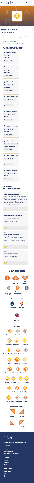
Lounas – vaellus (12, 424)
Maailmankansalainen (9, 350)
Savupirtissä (18, 331)
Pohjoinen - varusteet (15, 279)
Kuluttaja (24, 360)
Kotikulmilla (18, 370)
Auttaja (25, 398)
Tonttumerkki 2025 (12, 305)
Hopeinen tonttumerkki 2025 (17, 318)
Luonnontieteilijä (10, 370)
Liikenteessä (26, 350)
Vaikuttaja (25, 389)
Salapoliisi (25, 331)
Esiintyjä (20, 379)
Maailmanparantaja (17, 398)
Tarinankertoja (10, 331)
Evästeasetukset (8, 464)
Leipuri (9, 360)
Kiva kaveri (25, 370)
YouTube (7, 476)
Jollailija (26, 379)
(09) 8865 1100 (7, 449)
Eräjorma (8, 389)
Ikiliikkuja (13, 379)
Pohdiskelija (16, 341)
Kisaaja (7, 379)
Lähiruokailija (17, 350)
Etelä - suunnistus (25, 279)
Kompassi (6, 462)
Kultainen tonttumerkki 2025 (21, 306)
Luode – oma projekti (22, 424)
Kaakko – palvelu (21, 413)
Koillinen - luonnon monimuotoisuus (12, 414)
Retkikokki (9, 341)
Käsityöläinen (17, 360)
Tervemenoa (27, 288)
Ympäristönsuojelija (17, 389)
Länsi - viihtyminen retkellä (8, 290)
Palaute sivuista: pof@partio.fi (11, 453)
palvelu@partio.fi (8, 451)
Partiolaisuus (24, 341)
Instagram (7, 473)
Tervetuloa (7, 278)
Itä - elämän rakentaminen (18, 289)
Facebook (7, 471)
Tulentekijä (9, 398)
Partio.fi (6, 460)
